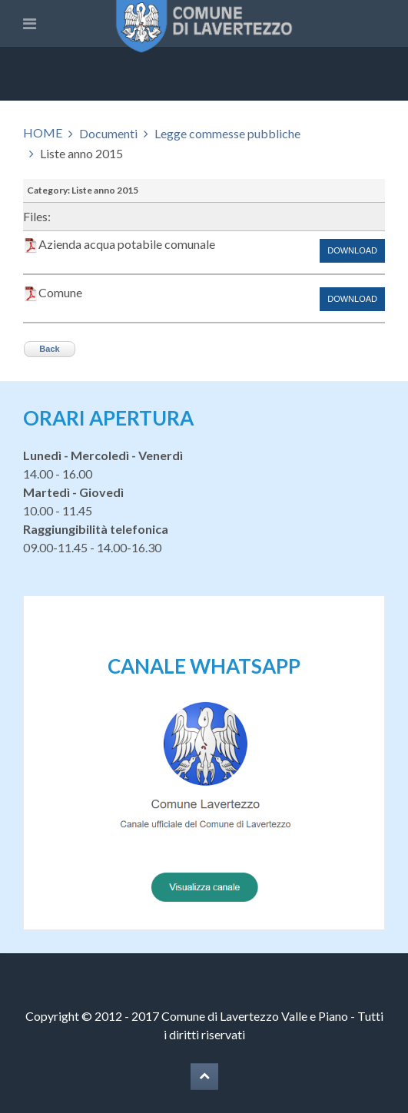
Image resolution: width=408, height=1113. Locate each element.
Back (49, 348)
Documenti (108, 133)
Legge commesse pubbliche (227, 133)
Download (352, 250)
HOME (42, 132)
